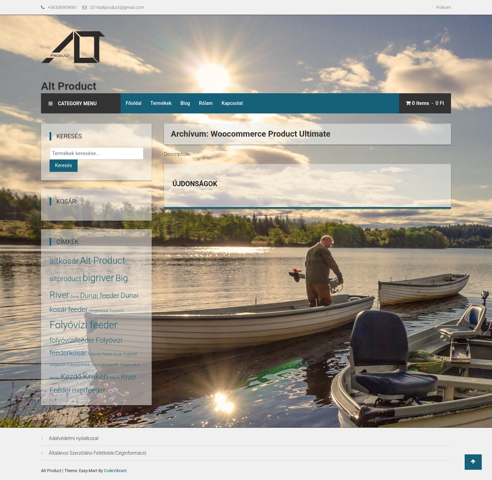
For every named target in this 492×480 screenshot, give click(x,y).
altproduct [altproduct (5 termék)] (65, 279)
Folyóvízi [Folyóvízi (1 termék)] (117, 310)
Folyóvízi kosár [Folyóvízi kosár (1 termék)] (78, 364)
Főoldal (133, 103)
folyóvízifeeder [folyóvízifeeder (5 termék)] (72, 340)
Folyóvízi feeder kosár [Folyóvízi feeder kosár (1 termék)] (105, 354)
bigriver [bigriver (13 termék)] (98, 278)
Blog (185, 103)
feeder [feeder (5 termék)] (78, 309)
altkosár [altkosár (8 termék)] (64, 261)
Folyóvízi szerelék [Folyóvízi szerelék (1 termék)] (105, 364)
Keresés (63, 165)
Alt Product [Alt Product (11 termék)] (102, 260)
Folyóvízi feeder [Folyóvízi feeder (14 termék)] (84, 325)
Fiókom (443, 7)
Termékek (161, 103)
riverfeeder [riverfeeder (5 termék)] (88, 390)
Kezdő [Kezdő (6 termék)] (71, 376)
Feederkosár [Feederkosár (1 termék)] (99, 310)
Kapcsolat (232, 103)
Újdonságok (195, 184)
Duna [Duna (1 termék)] (74, 296)
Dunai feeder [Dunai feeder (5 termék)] (99, 295)
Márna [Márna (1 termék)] (114, 378)
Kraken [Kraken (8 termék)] (95, 376)
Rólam (206, 103)
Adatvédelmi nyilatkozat (74, 438)
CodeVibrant (115, 470)
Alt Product (68, 86)
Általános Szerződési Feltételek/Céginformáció (97, 453)
